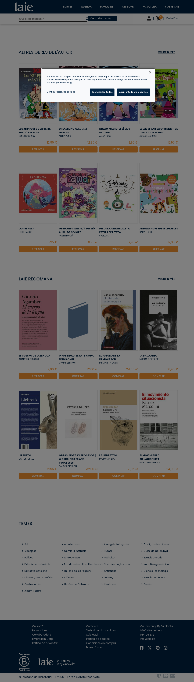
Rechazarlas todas (102, 92)
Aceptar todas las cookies (133, 92)
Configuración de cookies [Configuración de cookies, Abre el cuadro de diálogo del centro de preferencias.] (61, 91)
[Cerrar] (150, 72)
